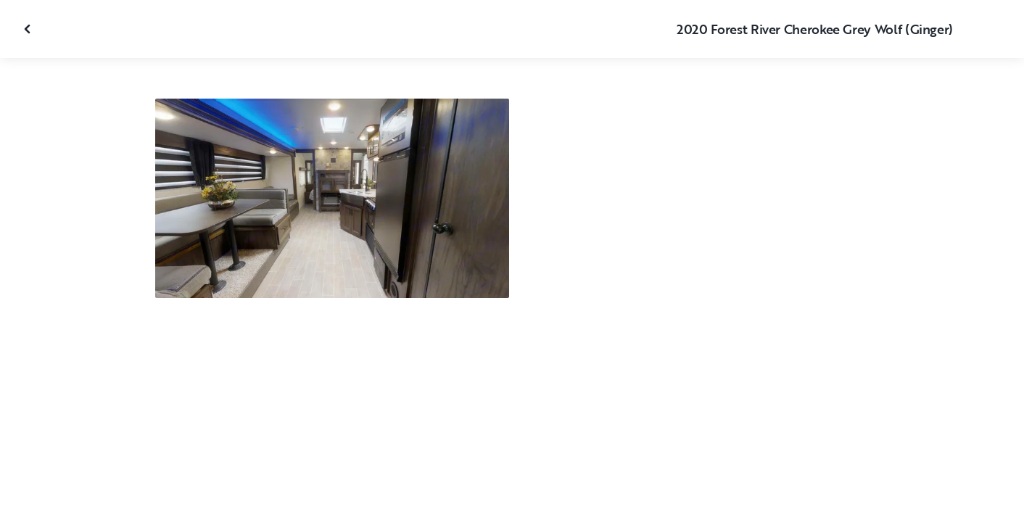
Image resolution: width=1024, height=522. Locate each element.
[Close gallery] (29, 29)
